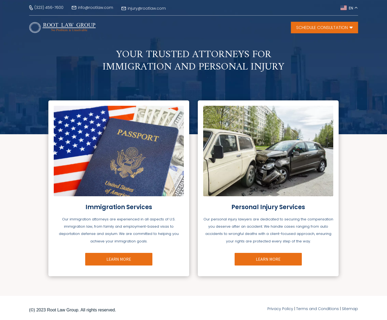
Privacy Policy (280, 308)
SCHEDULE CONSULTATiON (324, 27)
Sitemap (350, 308)
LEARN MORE (118, 259)
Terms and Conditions (317, 308)
